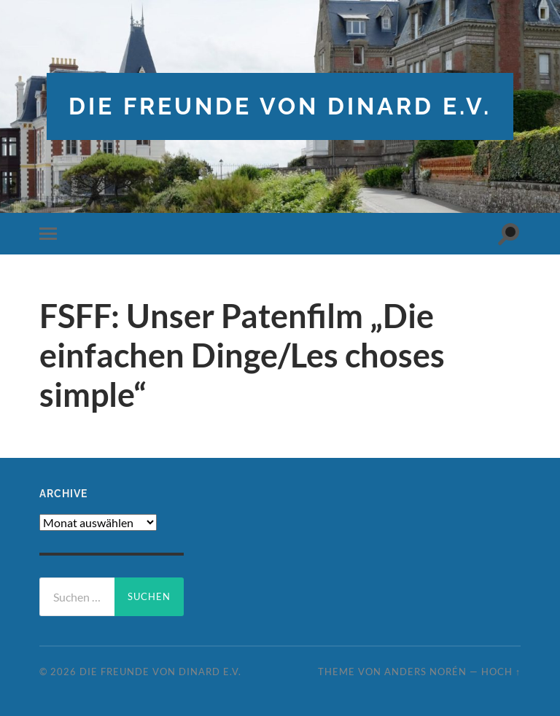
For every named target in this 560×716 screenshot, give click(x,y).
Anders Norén (425, 671)
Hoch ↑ (501, 671)
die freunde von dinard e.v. (280, 106)
